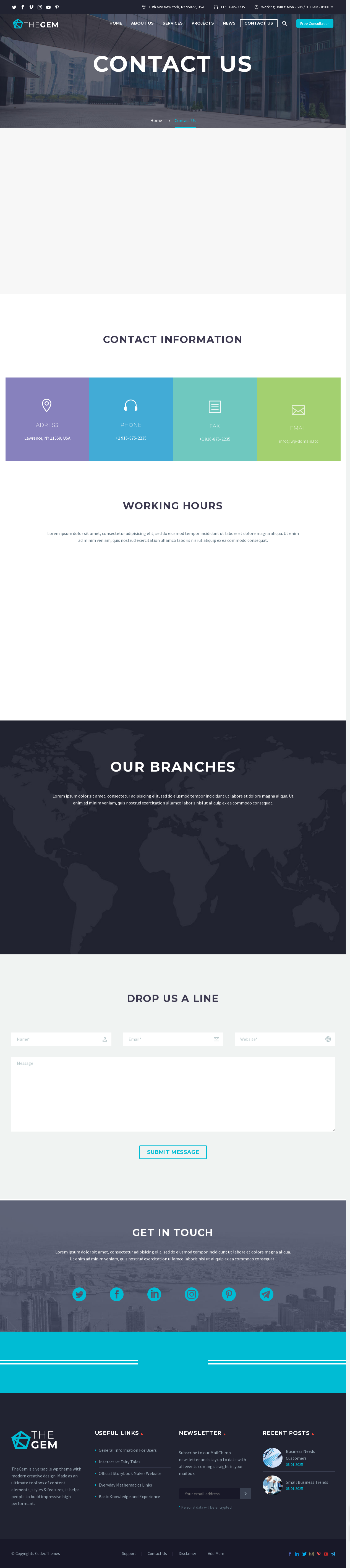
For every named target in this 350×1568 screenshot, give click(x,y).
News (229, 23)
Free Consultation (315, 23)
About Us (142, 23)
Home (115, 23)
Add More (216, 1554)
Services (173, 23)
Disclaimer (187, 1554)
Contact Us (258, 23)
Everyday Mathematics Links (125, 1485)
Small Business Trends (307, 1482)
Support (129, 1554)
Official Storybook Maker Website (130, 1473)
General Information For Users (128, 1450)
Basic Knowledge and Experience (129, 1496)
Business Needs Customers (300, 1454)
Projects (203, 23)
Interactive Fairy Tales (119, 1461)
